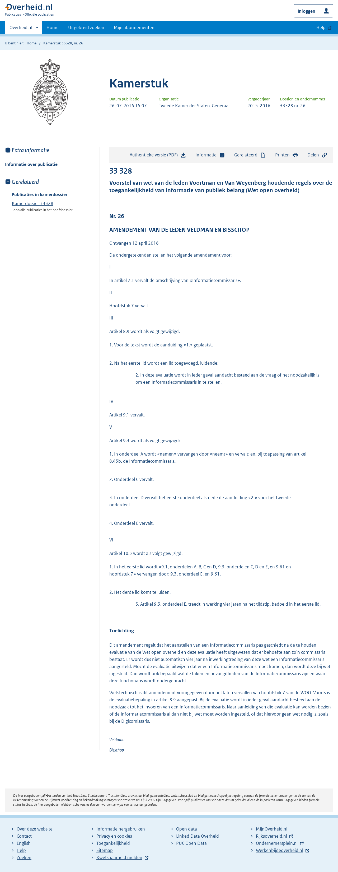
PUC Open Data (191, 843)
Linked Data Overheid (197, 836)
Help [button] (321, 27)
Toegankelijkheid (113, 843)
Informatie (210, 155)
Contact (24, 836)
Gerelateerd (250, 155)
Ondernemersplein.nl (277, 843)
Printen (286, 155)
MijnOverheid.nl (271, 829)
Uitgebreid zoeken (86, 27)
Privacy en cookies (114, 836)
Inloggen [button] (306, 11)
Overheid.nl (21, 29)
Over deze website (35, 829)
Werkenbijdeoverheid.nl (279, 850)
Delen (317, 155)
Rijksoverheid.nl (271, 836)
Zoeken (24, 857)
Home (52, 27)
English (24, 843)
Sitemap (104, 850)
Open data (186, 829)
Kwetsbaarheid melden (119, 857)
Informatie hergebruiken (120, 829)
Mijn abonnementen (134, 27)
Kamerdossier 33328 (32, 203)
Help (21, 850)
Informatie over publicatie (31, 164)
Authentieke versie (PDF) (158, 156)
